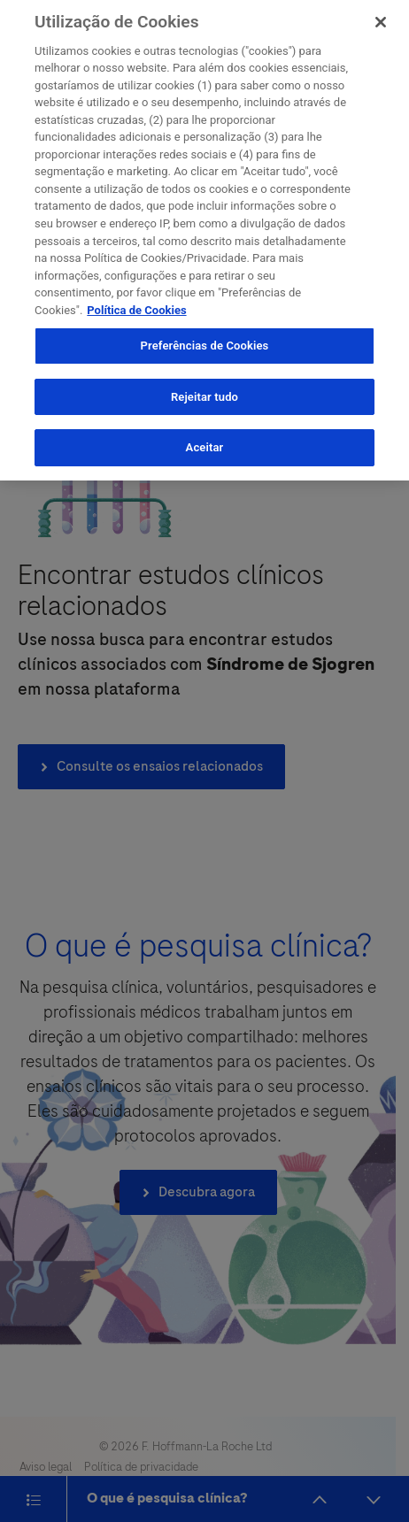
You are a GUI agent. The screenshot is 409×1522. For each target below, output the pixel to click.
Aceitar (205, 440)
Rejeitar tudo (204, 389)
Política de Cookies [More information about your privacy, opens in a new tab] (136, 302)
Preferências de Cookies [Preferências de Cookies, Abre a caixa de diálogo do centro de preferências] (205, 338)
